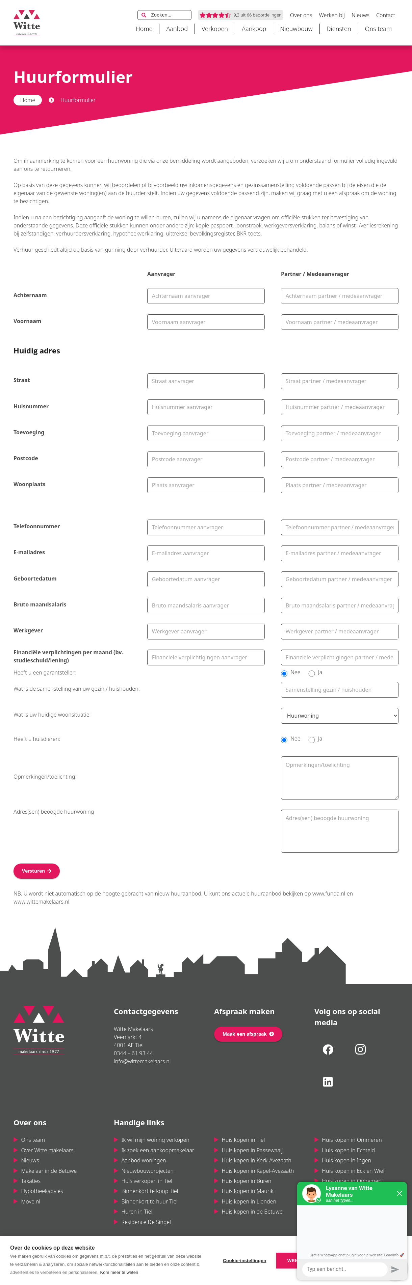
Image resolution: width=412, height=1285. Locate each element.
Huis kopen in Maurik (247, 1191)
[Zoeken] (143, 15)
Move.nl (30, 1201)
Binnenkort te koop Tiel (149, 1191)
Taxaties (31, 1181)
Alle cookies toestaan (362, 1260)
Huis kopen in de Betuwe (252, 1211)
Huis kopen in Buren (246, 1181)
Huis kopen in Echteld (348, 1150)
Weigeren (300, 1260)
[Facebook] (327, 1049)
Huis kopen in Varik (345, 1191)
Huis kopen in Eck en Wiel (353, 1170)
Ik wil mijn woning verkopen (155, 1139)
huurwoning (123, 160)
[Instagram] (360, 1049)
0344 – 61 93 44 (133, 1053)
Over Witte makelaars (47, 1150)
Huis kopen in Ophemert (352, 1181)
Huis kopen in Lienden (249, 1201)
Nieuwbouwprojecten (147, 1170)
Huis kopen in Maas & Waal (355, 1201)
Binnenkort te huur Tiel (149, 1201)
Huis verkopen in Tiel (146, 1181)
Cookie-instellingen (244, 1260)
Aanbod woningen (143, 1160)
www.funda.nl (328, 893)
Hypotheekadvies (42, 1191)
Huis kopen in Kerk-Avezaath (256, 1160)
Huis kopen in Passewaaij (252, 1150)
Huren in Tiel (136, 1211)
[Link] (27, 22)
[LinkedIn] (327, 1081)
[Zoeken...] (164, 15)
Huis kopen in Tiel (243, 1139)
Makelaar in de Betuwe (49, 1170)
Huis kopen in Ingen (346, 1160)
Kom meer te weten (119, 1272)
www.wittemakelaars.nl (41, 901)
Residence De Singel (146, 1222)
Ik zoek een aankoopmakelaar (157, 1150)
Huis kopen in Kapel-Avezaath (258, 1170)
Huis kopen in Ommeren (352, 1139)
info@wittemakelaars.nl (142, 1061)
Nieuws (30, 1160)
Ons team (33, 1139)
